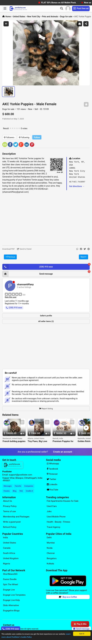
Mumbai (51, 542)
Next (83, 257)
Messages (8, 486)
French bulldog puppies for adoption (14, 441)
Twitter (51, 479)
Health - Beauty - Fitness (58, 522)
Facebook (52, 468)
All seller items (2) (46, 321)
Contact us (8, 625)
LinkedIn (52, 484)
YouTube (52, 489)
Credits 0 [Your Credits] (29, 491)
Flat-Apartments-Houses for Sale (62, 501)
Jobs (49, 511)
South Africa (9, 553)
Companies (28, 486)
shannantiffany (25, 284)
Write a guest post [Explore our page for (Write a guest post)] (12, 522)
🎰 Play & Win (80, 624)
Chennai (51, 553)
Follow (37, 137)
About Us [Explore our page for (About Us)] (7, 501)
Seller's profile (46, 316)
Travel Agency (53, 527)
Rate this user (10, 297)
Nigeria (6, 563)
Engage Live (9, 589)
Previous (10, 257)
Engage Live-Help (11, 600)
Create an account (62, 451)
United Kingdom (11, 558)
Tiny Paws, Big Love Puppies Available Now (39, 441)
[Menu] (5, 8)
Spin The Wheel (10, 584)
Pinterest (52, 474)
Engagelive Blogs (11, 610)
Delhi (49, 537)
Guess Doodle (10, 579)
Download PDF (8, 249)
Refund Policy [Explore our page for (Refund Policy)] (9, 527)
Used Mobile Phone (56, 516)
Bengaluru (52, 558)
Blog (14, 491)
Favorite (18, 486)
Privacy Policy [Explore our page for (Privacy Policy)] (9, 506)
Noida (50, 548)
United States (9, 542)
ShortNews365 (10, 574)
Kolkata (50, 563)
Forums (7, 491)
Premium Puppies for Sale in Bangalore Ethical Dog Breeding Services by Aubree (63, 441)
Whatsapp (53, 463)
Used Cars (52, 506)
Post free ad (81, 8)
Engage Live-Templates (14, 595)
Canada (6, 548)
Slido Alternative (11, 605)
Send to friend (24, 249)
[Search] (61, 8)
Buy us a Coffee (68, 597)
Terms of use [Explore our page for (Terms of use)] (9, 511)
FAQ (21, 491)
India (5, 537)
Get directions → (76, 186)
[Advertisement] (46, 219)
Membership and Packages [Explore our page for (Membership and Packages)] (16, 516)
